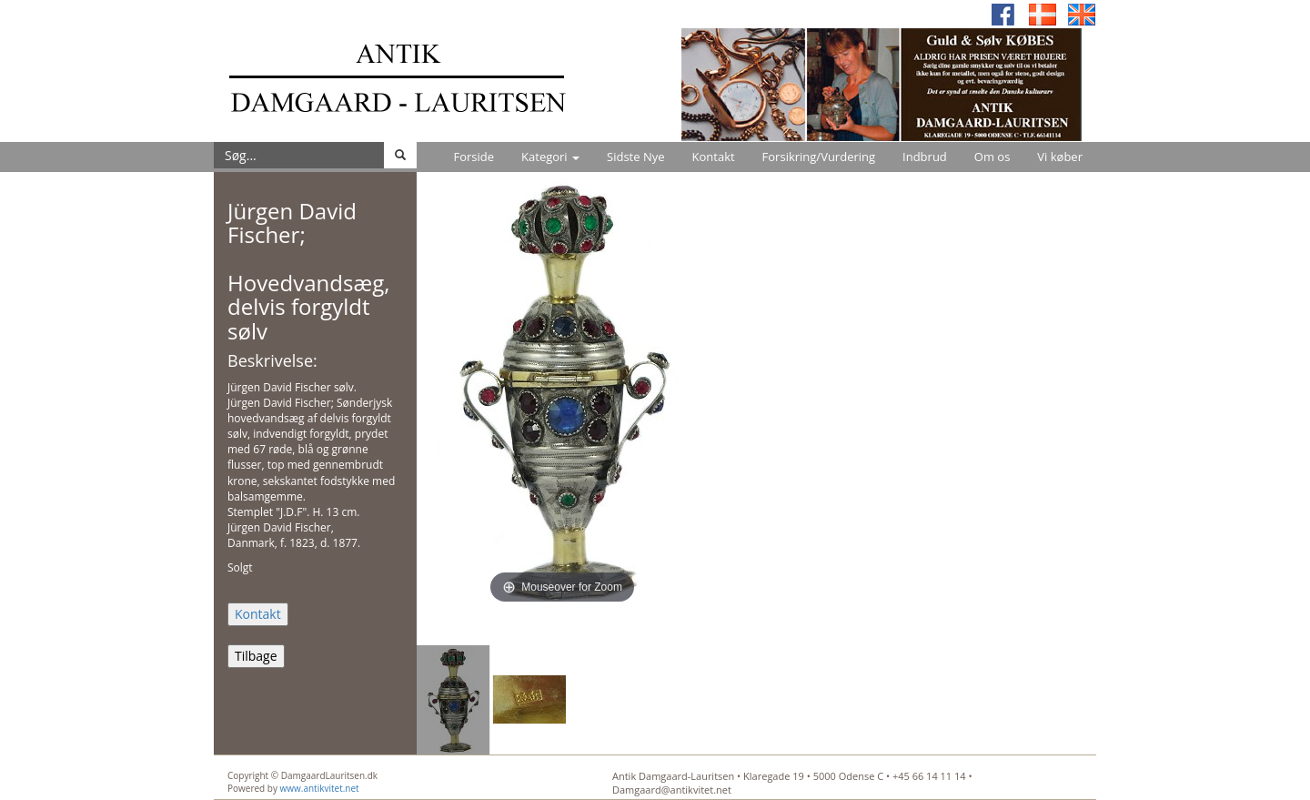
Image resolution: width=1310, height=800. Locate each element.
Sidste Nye (635, 156)
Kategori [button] (550, 156)
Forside (473, 156)
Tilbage (256, 655)
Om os (992, 156)
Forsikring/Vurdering (818, 156)
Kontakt (713, 156)
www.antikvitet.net (319, 788)
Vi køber (1060, 156)
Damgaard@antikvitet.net (671, 789)
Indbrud (924, 156)
